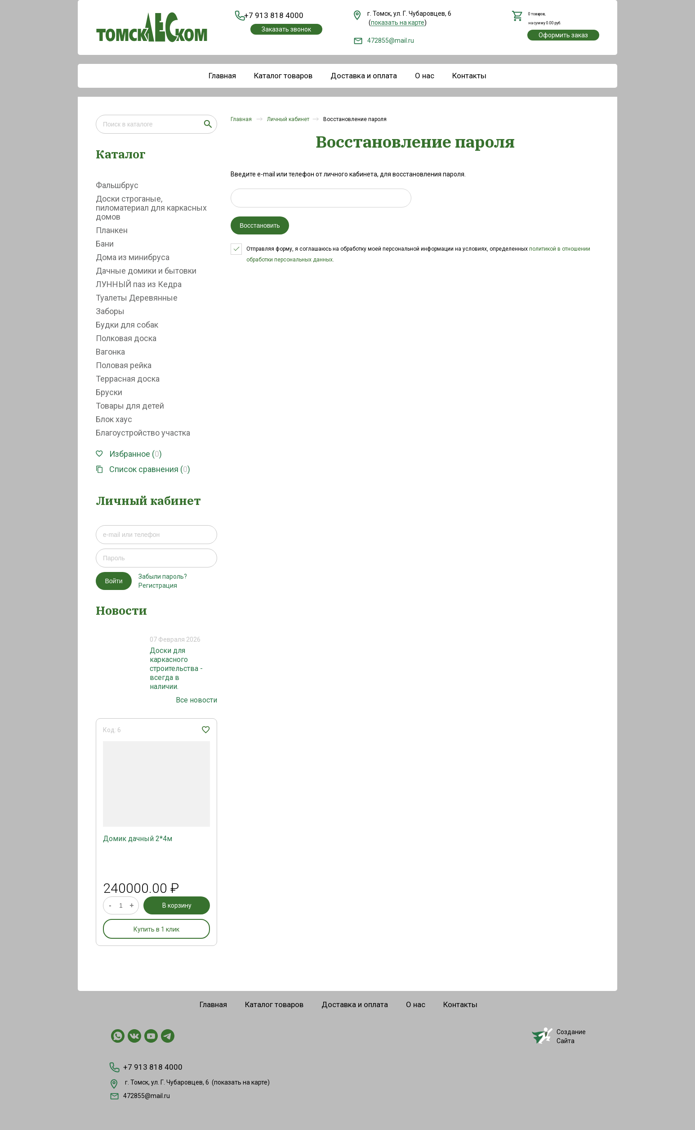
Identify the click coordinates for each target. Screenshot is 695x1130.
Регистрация (157, 585)
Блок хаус (114, 419)
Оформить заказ (563, 35)
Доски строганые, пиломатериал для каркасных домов (151, 207)
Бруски (109, 392)
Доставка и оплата (363, 75)
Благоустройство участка (143, 432)
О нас (424, 75)
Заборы (110, 311)
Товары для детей (130, 405)
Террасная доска (128, 378)
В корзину (177, 905)
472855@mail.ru (384, 40)
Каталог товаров (283, 75)
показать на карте (240, 1080)
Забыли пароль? (162, 576)
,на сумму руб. (546, 18)
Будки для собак (127, 324)
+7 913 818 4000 (272, 15)
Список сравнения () (143, 469)
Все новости (196, 700)
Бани (105, 243)
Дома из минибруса (132, 257)
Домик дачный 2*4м (137, 838)
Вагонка (110, 351)
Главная (222, 75)
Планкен (112, 230)
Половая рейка (123, 365)
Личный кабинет (288, 119)
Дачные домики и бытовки (146, 270)
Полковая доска (126, 338)
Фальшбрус (117, 185)
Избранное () (129, 454)
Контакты (469, 75)
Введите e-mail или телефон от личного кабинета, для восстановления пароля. (348, 174)
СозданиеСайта (559, 1035)
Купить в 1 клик (156, 929)
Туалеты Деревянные (137, 297)
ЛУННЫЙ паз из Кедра (139, 284)
